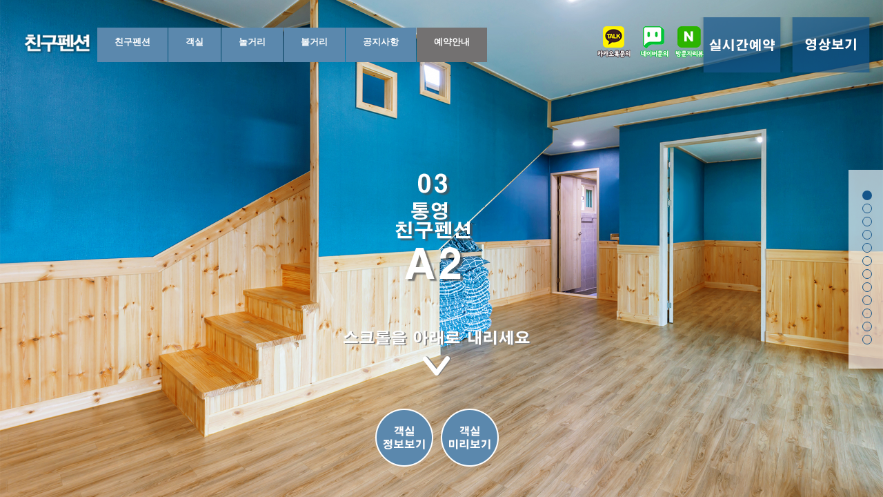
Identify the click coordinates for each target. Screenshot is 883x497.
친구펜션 (132, 42)
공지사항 (381, 42)
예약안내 (452, 42)
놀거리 (252, 42)
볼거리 (314, 42)
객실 (195, 42)
